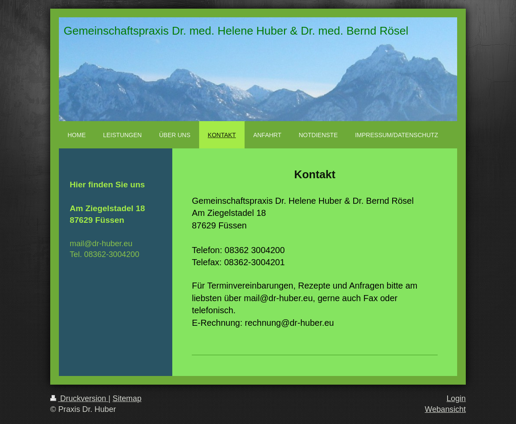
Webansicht (445, 409)
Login (456, 398)
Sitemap (127, 398)
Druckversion (79, 398)
